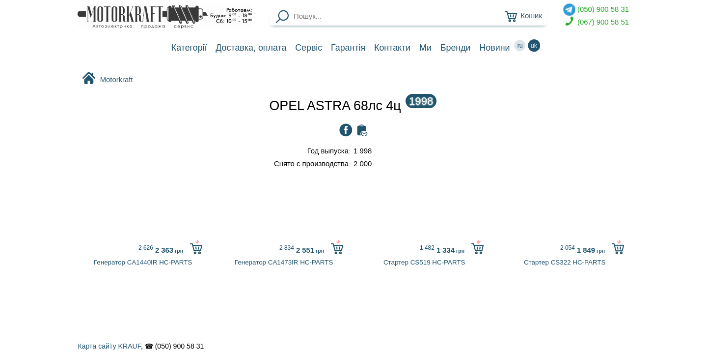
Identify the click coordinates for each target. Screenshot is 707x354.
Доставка (251, 48)
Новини (494, 48)
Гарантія (348, 48)
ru (520, 45)
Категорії (189, 48)
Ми (425, 48)
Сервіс (308, 48)
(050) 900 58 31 (596, 9)
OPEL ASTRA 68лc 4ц (353, 105)
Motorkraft (107, 79)
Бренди (455, 48)
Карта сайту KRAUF (109, 346)
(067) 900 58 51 (596, 22)
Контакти (392, 48)
